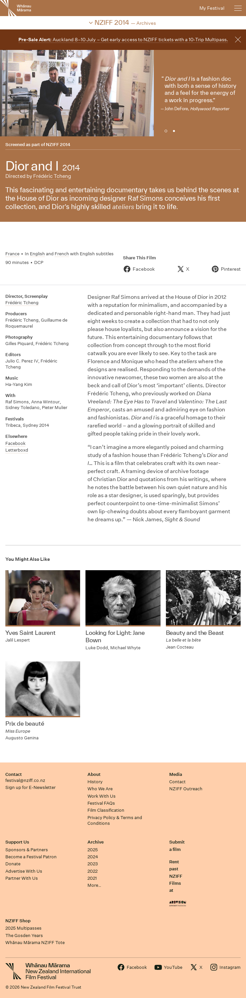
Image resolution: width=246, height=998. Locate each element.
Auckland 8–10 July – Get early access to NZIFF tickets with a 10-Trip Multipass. (123, 40)
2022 (92, 871)
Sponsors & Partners (26, 850)
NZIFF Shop (17, 921)
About (94, 774)
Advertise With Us (23, 871)
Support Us (17, 842)
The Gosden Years (24, 935)
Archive (95, 842)
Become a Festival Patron (31, 857)
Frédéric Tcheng (52, 176)
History (95, 782)
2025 (92, 850)
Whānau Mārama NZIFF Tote (35, 942)
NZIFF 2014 (58, 144)
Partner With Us (21, 878)
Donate (12, 864)
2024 (92, 857)
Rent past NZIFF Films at (175, 876)
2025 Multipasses (23, 928)
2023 (92, 864)
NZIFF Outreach (185, 789)
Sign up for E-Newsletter (30, 787)
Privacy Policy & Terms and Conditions (114, 820)
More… (94, 885)
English (37, 254)
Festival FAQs (101, 803)
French (62, 254)
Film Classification (105, 810)
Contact (13, 774)
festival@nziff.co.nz (25, 780)
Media (175, 774)
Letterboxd (16, 450)
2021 (92, 878)
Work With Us (101, 796)
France (12, 254)
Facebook (15, 443)
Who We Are (100, 789)
